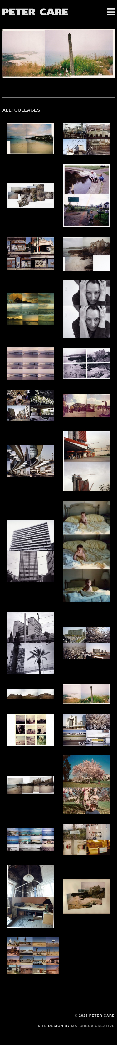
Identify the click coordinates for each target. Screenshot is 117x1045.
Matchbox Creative (93, 1026)
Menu (111, 11)
